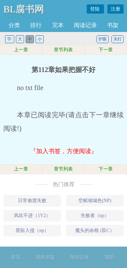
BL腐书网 (23, 9)
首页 (16, 257)
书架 (113, 25)
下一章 (106, 49)
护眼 (103, 39)
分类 (14, 25)
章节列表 (63, 49)
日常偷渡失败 (32, 200)
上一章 (21, 49)
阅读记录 (85, 25)
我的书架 (45, 257)
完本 (58, 25)
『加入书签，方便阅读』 (63, 151)
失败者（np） (95, 215)
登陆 (95, 9)
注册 (115, 9)
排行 (36, 25)
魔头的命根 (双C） (94, 230)
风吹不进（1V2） (32, 215)
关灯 (117, 39)
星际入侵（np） (32, 230)
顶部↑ (110, 257)
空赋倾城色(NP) (94, 200)
